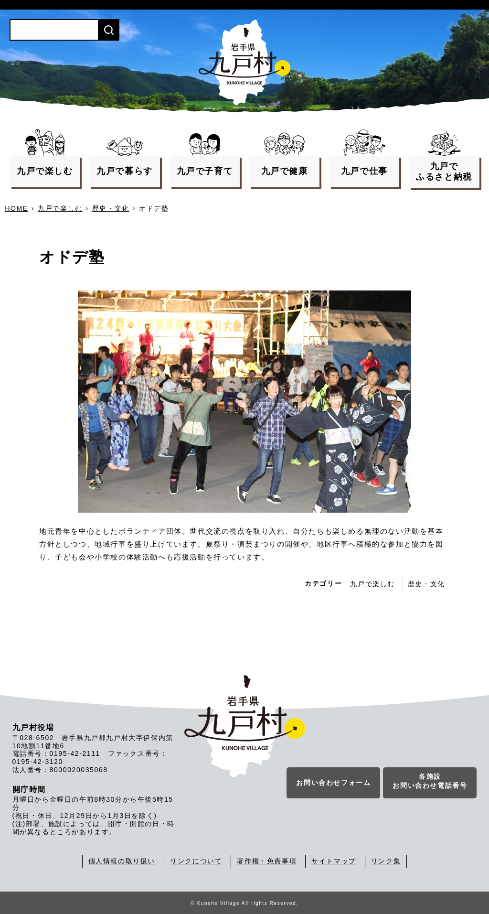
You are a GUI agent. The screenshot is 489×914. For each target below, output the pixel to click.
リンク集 (386, 861)
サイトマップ (333, 861)
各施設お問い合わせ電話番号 (430, 781)
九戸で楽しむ (60, 208)
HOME (16, 208)
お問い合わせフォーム (333, 783)
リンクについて (196, 861)
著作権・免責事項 (267, 861)
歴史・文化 (110, 208)
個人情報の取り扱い (121, 861)
